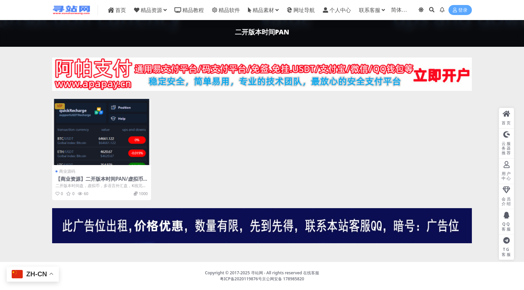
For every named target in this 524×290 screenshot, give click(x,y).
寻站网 (257, 273)
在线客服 (311, 273)
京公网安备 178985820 (283, 279)
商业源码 (67, 171)
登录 (460, 10)
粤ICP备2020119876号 (241, 279)
